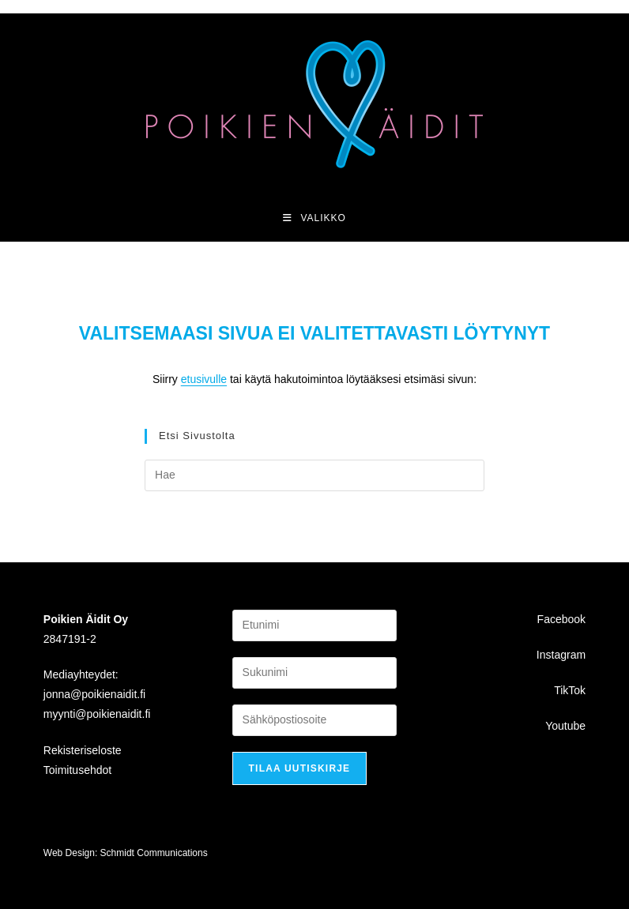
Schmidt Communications (154, 852)
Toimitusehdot (77, 770)
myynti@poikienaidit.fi (97, 714)
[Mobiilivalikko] (314, 218)
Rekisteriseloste (82, 750)
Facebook (561, 619)
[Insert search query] (314, 475)
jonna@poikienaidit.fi (94, 694)
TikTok (570, 690)
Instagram (561, 654)
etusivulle (204, 379)
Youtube (565, 725)
